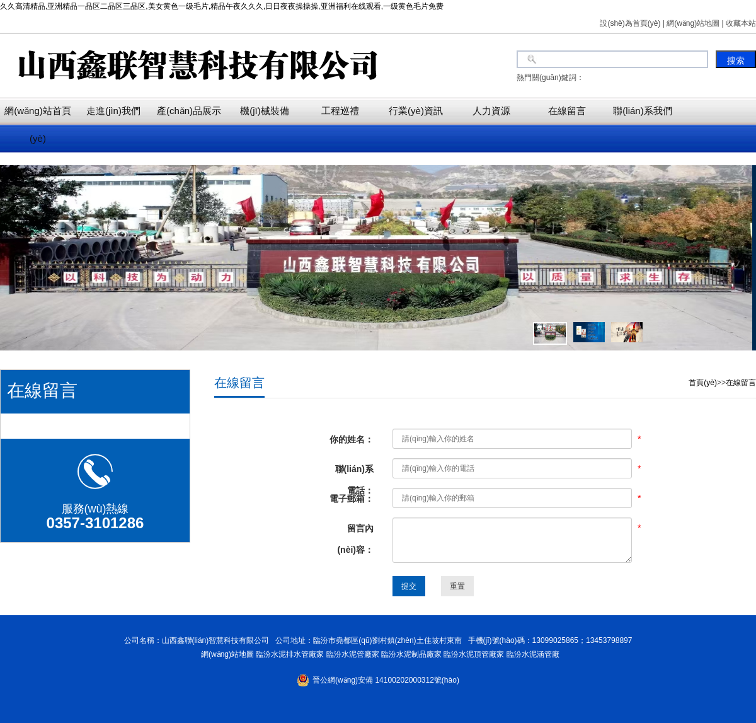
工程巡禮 (340, 110)
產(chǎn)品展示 (189, 110)
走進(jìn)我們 (113, 110)
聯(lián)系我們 (642, 110)
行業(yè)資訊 (416, 110)
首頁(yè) (703, 382)
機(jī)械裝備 (264, 110)
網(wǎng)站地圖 (225, 654)
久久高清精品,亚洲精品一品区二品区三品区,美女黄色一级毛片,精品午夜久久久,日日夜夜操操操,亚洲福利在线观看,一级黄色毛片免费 (222, 6)
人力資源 (491, 110)
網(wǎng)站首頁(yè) (37, 124)
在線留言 (567, 110)
